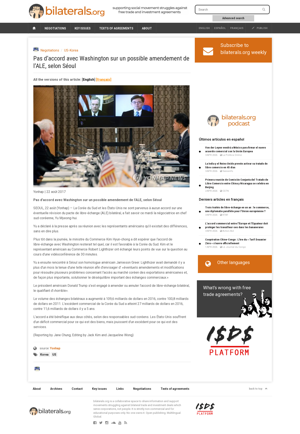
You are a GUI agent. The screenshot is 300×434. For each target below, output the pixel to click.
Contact (77, 388)
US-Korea (71, 50)
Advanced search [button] (233, 18)
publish (260, 28)
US (54, 354)
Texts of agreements (116, 28)
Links (120, 388)
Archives (56, 388)
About (147, 28)
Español (220, 28)
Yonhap (55, 348)
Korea (44, 354)
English (204, 28)
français (236, 28)
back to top (258, 388)
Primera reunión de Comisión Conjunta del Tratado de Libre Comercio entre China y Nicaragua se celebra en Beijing (237, 183)
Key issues (83, 28)
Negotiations (55, 28)
